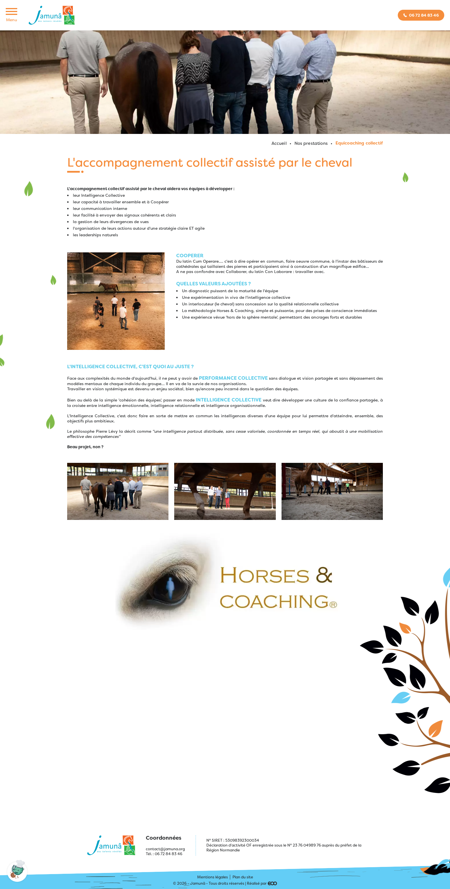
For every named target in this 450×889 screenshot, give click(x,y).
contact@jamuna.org (165, 849)
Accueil (279, 143)
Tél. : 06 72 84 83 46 (164, 853)
